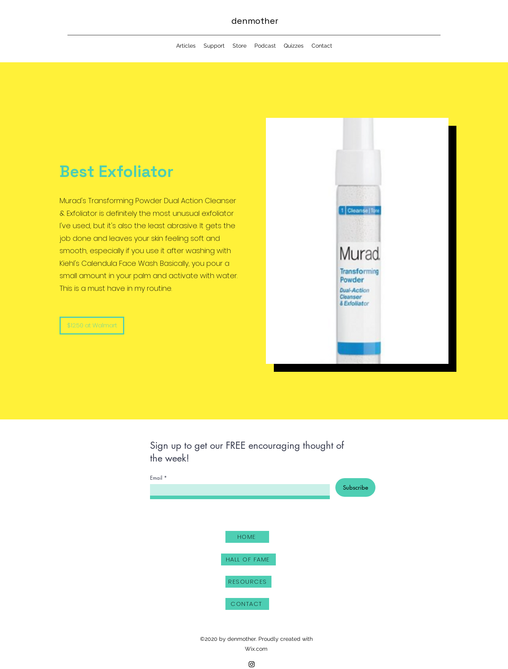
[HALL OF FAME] (248, 559)
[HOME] (247, 537)
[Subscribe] (355, 487)
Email (156, 478)
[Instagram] (252, 664)
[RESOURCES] (248, 582)
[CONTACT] (247, 604)
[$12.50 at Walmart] (92, 325)
